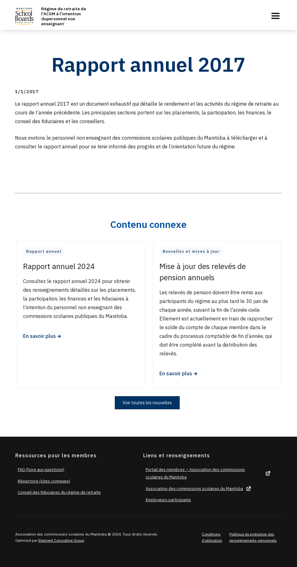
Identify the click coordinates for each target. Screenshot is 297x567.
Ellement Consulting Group (61, 540)
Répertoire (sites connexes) (44, 481)
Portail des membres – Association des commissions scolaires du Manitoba (195, 473)
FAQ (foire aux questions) (41, 469)
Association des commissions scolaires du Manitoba (194, 488)
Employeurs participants (168, 499)
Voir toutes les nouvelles (147, 403)
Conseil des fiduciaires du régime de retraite (59, 492)
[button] (275, 16)
